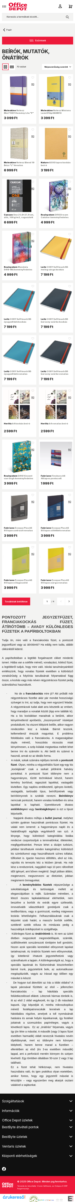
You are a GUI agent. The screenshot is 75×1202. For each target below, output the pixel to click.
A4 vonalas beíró (54, 423)
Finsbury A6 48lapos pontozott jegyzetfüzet (53, 478)
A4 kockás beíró (17, 423)
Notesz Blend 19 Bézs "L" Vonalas (19, 163)
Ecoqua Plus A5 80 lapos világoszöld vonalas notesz (18, 583)
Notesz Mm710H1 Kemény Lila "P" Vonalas (19, 113)
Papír (9, 30)
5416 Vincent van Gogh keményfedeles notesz (18, 478)
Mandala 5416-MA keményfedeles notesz (18, 269)
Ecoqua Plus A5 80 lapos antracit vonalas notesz (18, 530)
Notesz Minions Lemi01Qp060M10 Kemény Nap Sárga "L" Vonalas (56, 114)
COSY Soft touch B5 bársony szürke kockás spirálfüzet (54, 322)
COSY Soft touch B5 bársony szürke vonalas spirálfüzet (54, 374)
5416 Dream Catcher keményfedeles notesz (55, 217)
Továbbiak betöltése (16, 601)
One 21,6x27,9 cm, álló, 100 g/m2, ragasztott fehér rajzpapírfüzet (19, 217)
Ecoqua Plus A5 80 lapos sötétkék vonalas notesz (55, 530)
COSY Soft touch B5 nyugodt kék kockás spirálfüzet (17, 322)
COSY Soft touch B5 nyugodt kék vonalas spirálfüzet (17, 374)
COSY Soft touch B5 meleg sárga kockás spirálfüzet (54, 269)
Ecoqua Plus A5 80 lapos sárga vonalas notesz (55, 583)
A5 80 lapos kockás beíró (56, 163)
